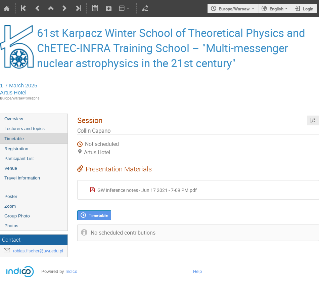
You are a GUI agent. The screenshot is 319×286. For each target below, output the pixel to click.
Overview (13, 118)
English (276, 9)
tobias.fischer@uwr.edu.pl (38, 251)
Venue (10, 168)
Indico (71, 271)
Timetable (14, 138)
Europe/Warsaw (234, 9)
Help (197, 271)
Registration (16, 148)
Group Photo (17, 215)
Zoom (10, 206)
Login (308, 9)
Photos (11, 225)
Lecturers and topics (24, 128)
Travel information (22, 177)
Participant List (19, 158)
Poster (10, 196)
